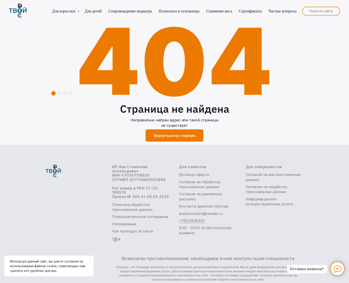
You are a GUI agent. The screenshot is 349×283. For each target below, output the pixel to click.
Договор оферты (194, 174)
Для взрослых (64, 11)
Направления (124, 224)
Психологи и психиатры (178, 11)
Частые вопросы (282, 11)
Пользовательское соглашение (140, 216)
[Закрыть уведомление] (90, 259)
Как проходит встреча (132, 231)
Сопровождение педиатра (130, 11)
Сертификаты (250, 11)
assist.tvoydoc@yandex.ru (201, 213)
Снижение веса (219, 11)
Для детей (93, 11)
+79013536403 (192, 220)
